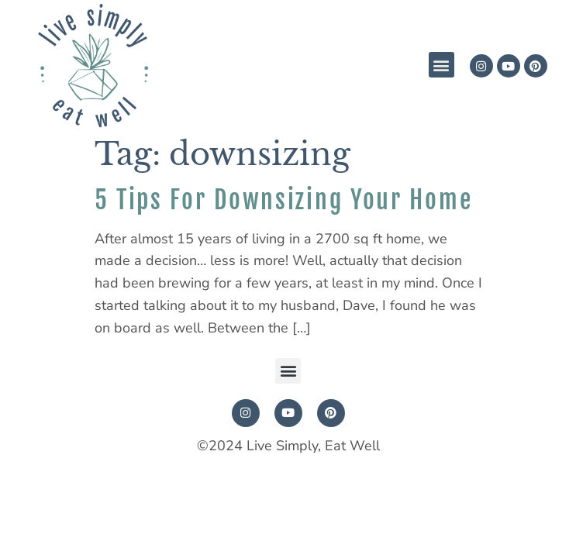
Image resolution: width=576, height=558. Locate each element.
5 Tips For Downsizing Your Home (284, 199)
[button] (441, 65)
